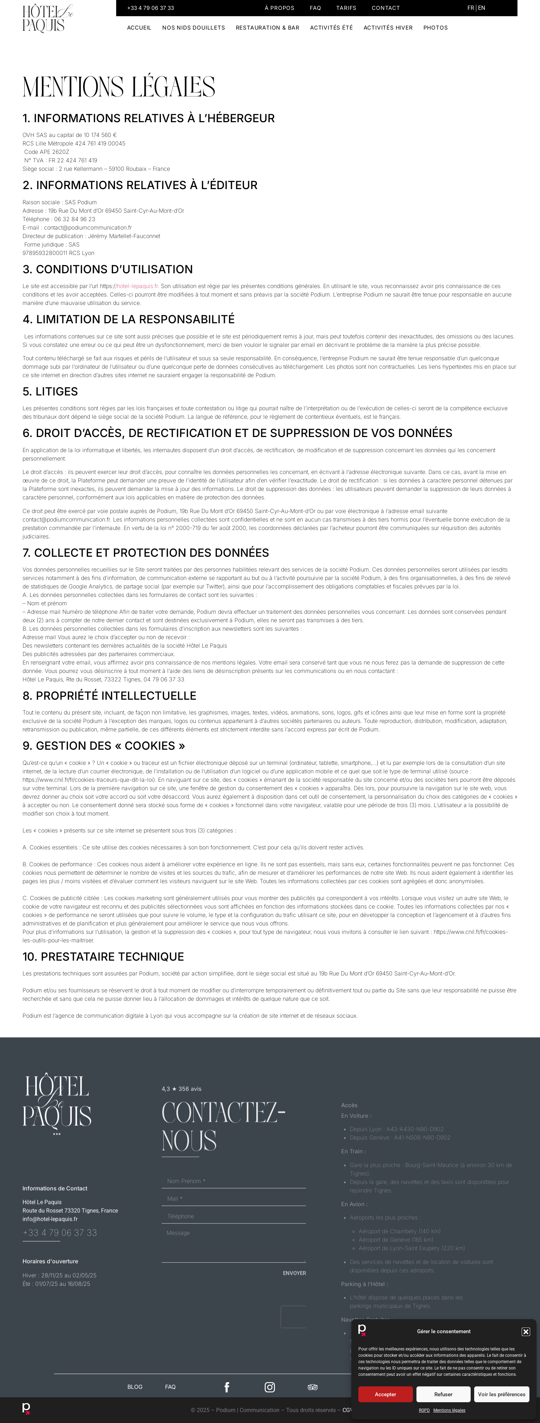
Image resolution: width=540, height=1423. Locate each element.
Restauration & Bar (268, 27)
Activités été (331, 27)
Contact (386, 8)
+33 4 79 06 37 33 (150, 8)
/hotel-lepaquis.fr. (137, 285)
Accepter (385, 1394)
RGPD (424, 1410)
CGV (348, 1410)
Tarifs (346, 8)
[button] (525, 1331)
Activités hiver (388, 27)
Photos (435, 27)
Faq (315, 8)
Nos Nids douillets (193, 27)
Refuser (443, 1394)
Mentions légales (449, 1410)
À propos (280, 8)
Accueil (139, 27)
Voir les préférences (502, 1394)
